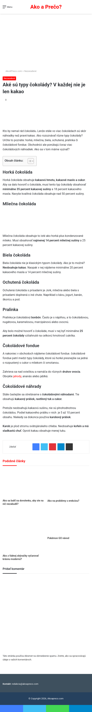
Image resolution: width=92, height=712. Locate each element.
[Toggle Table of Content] (29, 161)
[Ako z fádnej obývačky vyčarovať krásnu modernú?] (24, 531)
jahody (17, 376)
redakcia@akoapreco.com (25, 684)
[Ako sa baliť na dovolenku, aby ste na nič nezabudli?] (24, 483)
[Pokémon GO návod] (68, 522)
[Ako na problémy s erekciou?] (68, 483)
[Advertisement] (46, 40)
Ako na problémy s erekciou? (63, 500)
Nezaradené (30, 71)
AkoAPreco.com (12, 71)
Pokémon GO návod (58, 538)
